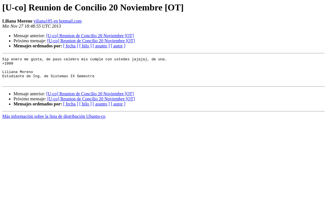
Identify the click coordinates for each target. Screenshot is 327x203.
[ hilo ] (85, 45)
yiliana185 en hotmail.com (57, 21)
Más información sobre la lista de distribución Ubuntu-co (54, 121)
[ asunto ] (101, 45)
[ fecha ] (70, 45)
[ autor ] (118, 45)
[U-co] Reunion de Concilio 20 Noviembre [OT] (90, 35)
